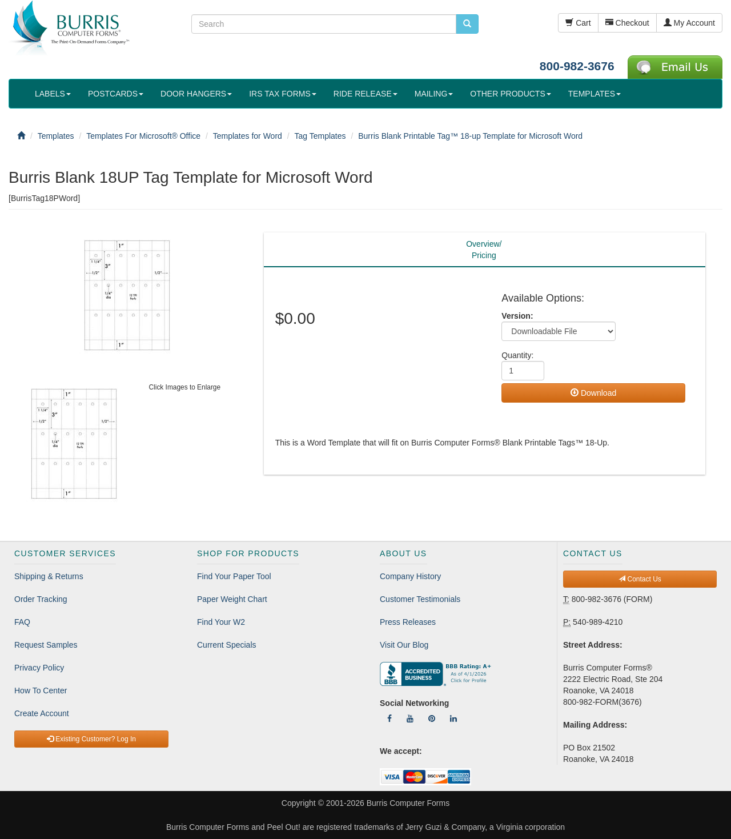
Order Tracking (40, 599)
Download (593, 393)
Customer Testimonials (420, 599)
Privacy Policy (39, 667)
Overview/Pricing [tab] (483, 249)
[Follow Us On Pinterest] (432, 718)
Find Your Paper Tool (234, 576)
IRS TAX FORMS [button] (282, 93)
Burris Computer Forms (408, 803)
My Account (689, 22)
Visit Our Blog (404, 644)
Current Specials (226, 644)
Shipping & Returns (48, 576)
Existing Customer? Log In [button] (91, 739)
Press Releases (408, 622)
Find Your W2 (221, 622)
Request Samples (46, 644)
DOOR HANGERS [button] (196, 93)
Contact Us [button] (639, 579)
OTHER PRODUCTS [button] (510, 93)
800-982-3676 (577, 66)
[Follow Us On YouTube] (410, 718)
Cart (578, 22)
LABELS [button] (53, 93)
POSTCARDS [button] (115, 93)
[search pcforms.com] (467, 24)
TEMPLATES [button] (594, 93)
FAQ (22, 622)
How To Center (40, 690)
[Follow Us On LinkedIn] (453, 718)
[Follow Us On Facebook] (389, 718)
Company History (410, 576)
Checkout (627, 22)
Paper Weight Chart (232, 599)
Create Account (41, 713)
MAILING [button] (434, 93)
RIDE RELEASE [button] (365, 93)
